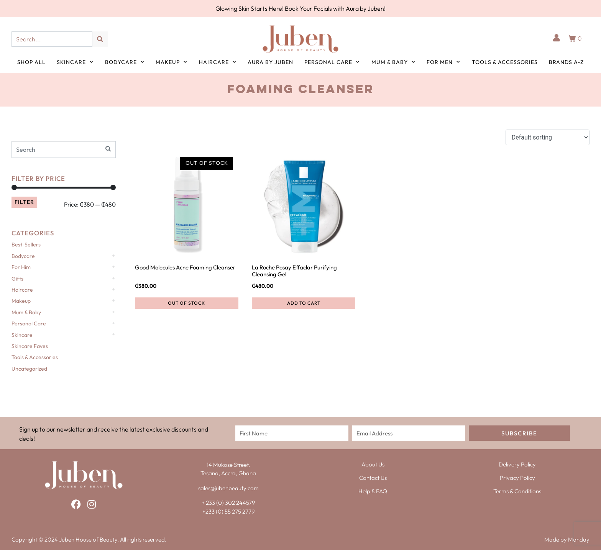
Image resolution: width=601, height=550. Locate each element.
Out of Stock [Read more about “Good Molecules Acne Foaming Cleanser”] (186, 303)
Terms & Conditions (517, 491)
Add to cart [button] (303, 303)
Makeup (171, 62)
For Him (21, 267)
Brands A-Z (566, 62)
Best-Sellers (26, 244)
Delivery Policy (517, 464)
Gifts (17, 278)
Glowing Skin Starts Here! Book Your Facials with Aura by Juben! (300, 8)
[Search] (100, 39)
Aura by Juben (270, 62)
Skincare (75, 62)
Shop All (31, 62)
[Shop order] (548, 137)
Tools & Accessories (505, 62)
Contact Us (373, 477)
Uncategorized (29, 368)
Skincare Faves (29, 346)
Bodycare (125, 62)
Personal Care (332, 62)
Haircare (217, 62)
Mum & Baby (393, 62)
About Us (372, 464)
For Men (443, 62)
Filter (24, 202)
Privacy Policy (517, 477)
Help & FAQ (372, 491)
